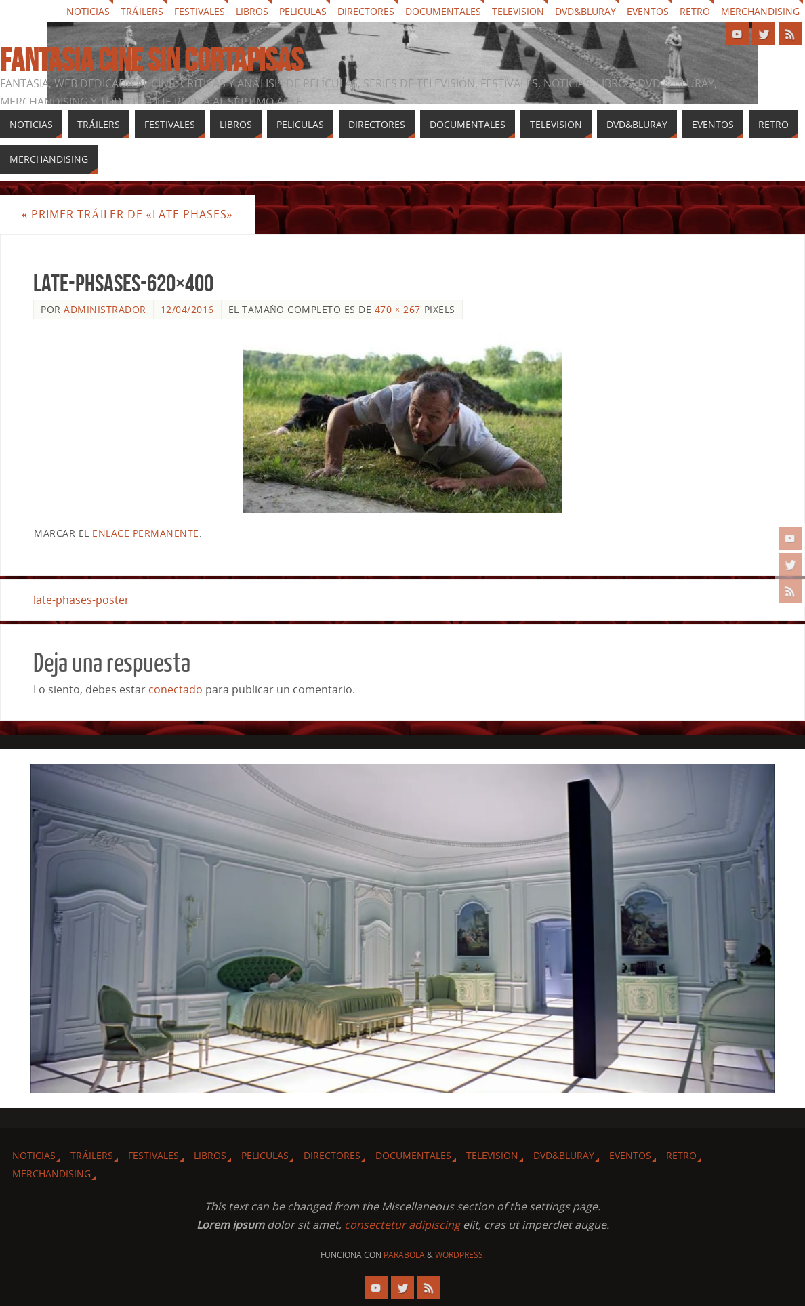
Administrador (105, 309)
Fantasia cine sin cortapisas (151, 60)
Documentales (443, 11)
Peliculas (303, 11)
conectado (175, 689)
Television (518, 11)
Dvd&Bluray (585, 11)
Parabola (404, 1255)
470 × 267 (398, 309)
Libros (252, 11)
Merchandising (760, 11)
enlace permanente (145, 533)
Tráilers (142, 11)
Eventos (648, 11)
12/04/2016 (187, 309)
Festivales (199, 11)
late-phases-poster (81, 599)
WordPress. (460, 1255)
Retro (695, 11)
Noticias (88, 11)
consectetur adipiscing (402, 1224)
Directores (365, 11)
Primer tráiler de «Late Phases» (127, 214)
